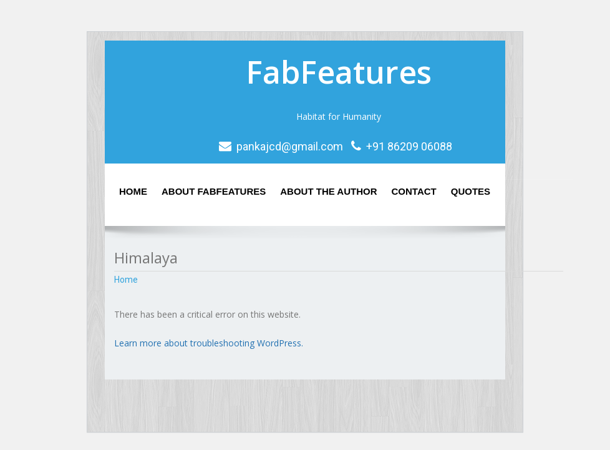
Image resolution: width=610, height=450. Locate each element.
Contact (414, 191)
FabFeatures (339, 72)
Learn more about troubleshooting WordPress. (208, 343)
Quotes (470, 191)
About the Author (328, 191)
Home (133, 191)
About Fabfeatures (214, 191)
